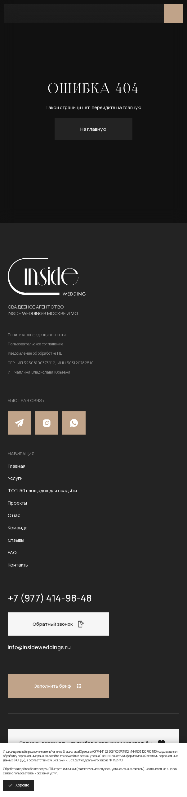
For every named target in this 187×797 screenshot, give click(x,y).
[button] (58, 624)
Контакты (18, 565)
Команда (18, 527)
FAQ (12, 552)
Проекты (17, 503)
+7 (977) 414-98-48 (50, 598)
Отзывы (16, 540)
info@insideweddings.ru (39, 647)
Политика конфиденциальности (37, 334)
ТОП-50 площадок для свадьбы (42, 490)
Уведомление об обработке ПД (35, 353)
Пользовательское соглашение (35, 344)
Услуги (15, 478)
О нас (14, 515)
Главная (16, 466)
